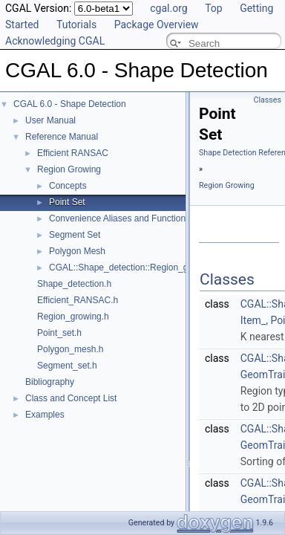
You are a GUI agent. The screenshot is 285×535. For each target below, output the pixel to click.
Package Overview (156, 24)
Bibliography (49, 382)
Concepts (68, 186)
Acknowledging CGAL (55, 41)
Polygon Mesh (77, 251)
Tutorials (76, 24)
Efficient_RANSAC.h (77, 300)
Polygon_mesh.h (70, 349)
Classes (267, 100)
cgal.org (168, 8)
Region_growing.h (73, 316)
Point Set (67, 202)
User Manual (50, 120)
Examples (45, 414)
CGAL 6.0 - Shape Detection (69, 104)
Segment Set (74, 235)
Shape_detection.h (74, 284)
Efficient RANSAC (72, 153)
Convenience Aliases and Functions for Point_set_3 (150, 218)
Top (214, 8)
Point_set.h (59, 333)
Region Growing (69, 169)
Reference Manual (61, 137)
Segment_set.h (67, 365)
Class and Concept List (71, 398)
